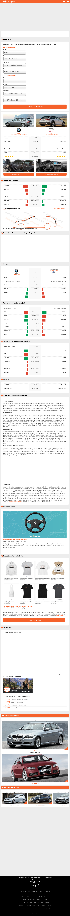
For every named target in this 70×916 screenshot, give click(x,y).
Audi (29, 891)
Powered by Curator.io (60, 673)
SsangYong (47, 908)
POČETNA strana (35, 881)
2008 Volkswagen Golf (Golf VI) (14, 792)
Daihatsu (46, 894)
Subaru (22, 911)
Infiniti (24, 899)
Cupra (33, 894)
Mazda (47, 902)
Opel (38, 905)
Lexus (35, 902)
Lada (46, 899)
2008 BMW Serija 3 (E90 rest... (35, 720)
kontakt (35, 888)
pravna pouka (35, 885)
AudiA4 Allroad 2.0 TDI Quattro (51, 134)
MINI (42, 902)
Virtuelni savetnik (15, 502)
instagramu (60, 615)
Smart (40, 908)
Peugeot (43, 905)
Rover (27, 908)
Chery (41, 891)
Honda (40, 896)
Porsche (49, 905)
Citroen (29, 894)
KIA (42, 899)
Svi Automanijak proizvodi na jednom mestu (18, 606)
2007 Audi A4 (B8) (35, 752)
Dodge (23, 896)
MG (39, 902)
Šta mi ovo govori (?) (60, 208)
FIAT (28, 896)
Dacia (41, 894)
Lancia (23, 902)
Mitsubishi (28, 905)
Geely (35, 896)
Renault (23, 908)
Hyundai (46, 896)
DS (37, 894)
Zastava (33, 913)
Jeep (34, 899)
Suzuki (27, 911)
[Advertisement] (35, 17)
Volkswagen (42, 911)
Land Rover (29, 902)
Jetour (38, 899)
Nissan (33, 905)
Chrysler (23, 894)
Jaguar (29, 899)
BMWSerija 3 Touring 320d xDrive (19, 134)
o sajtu (35, 882)
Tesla (32, 911)
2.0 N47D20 (16, 274)
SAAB (32, 908)
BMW (33, 891)
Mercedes (21, 905)
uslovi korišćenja (35, 884)
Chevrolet (47, 891)
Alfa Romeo (23, 891)
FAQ (35, 886)
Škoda (37, 913)
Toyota (36, 911)
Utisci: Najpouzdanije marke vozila (15, 539)
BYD (37, 891)
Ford (32, 896)
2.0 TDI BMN (54, 270)
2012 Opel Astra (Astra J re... (40, 792)
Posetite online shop (34, 620)
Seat (36, 908)
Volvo (48, 911)
